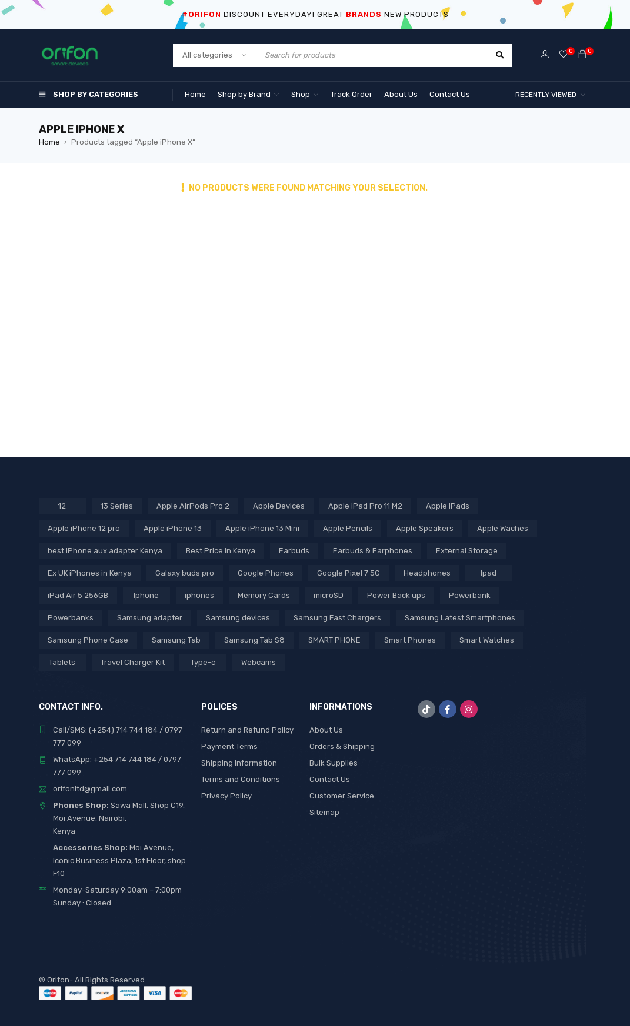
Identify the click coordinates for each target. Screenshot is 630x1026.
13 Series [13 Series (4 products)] (117, 506)
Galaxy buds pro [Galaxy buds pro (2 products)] (184, 573)
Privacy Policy (226, 795)
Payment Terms (229, 746)
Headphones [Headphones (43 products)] (427, 573)
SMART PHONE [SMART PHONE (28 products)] (334, 640)
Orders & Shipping (342, 746)
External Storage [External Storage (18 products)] (467, 550)
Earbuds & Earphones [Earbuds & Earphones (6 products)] (372, 550)
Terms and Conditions (240, 779)
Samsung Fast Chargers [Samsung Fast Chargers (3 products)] (337, 617)
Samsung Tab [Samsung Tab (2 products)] (176, 640)
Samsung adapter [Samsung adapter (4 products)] (149, 617)
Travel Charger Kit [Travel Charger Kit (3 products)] (133, 662)
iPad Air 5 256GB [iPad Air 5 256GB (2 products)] (78, 595)
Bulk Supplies (333, 762)
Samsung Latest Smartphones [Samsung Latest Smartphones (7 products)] (460, 617)
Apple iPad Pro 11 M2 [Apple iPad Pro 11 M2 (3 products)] (365, 506)
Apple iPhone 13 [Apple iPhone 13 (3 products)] (173, 528)
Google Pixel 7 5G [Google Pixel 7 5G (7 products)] (348, 573)
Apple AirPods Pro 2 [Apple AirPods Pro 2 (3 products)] (192, 506)
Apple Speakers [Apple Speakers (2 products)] (425, 528)
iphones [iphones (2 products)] (199, 595)
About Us (326, 730)
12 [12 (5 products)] (62, 506)
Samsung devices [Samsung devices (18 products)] (238, 617)
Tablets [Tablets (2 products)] (62, 662)
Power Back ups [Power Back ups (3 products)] (396, 595)
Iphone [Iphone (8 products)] (146, 595)
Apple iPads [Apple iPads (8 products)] (447, 506)
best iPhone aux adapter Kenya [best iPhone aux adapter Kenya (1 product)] (105, 550)
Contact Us (329, 779)
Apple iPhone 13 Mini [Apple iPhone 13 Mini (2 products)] (262, 528)
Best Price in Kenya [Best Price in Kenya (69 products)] (220, 550)
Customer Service (341, 795)
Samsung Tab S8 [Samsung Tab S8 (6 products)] (254, 640)
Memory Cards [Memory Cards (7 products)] (264, 595)
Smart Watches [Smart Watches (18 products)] (486, 640)
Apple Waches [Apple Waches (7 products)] (502, 528)
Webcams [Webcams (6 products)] (258, 662)
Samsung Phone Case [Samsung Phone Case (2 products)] (88, 640)
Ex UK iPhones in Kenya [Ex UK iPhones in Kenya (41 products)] (90, 573)
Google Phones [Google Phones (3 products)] (266, 573)
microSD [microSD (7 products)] (329, 595)
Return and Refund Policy (247, 730)
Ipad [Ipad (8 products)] (488, 573)
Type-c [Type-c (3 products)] (203, 662)
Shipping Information (239, 762)
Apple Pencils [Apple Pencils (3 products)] (347, 528)
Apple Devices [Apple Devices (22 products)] (279, 506)
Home (49, 142)
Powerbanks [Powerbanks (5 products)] (71, 617)
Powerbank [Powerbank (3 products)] (470, 595)
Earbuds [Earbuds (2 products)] (294, 550)
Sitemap (324, 812)
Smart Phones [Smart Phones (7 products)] (410, 640)
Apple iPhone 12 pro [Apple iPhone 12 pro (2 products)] (84, 528)
